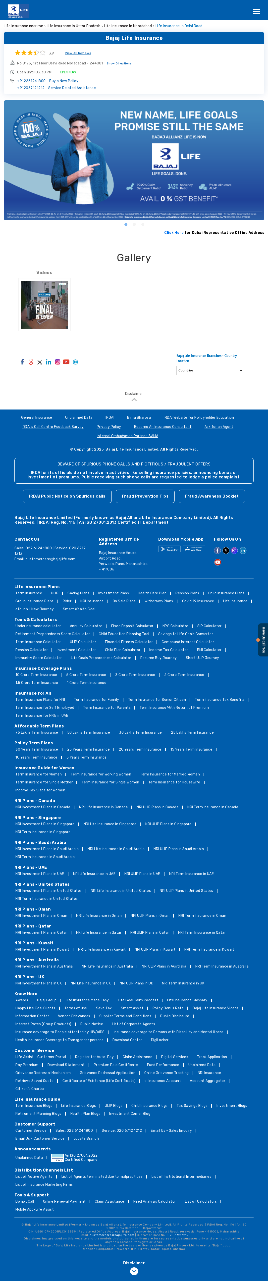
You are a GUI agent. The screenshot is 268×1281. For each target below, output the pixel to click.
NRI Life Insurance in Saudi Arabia (116, 849)
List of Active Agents (34, 1177)
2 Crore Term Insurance (184, 675)
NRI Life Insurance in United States (121, 891)
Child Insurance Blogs (149, 1106)
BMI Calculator (209, 650)
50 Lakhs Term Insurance (88, 732)
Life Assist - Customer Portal (40, 1057)
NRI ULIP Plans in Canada (157, 807)
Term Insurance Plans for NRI (40, 700)
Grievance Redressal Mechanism (43, 1073)
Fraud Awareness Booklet (212, 496)
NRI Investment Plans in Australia (44, 966)
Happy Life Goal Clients (35, 1008)
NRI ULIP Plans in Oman (150, 916)
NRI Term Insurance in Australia (222, 966)
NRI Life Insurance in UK (91, 983)
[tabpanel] (134, 160)
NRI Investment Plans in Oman (41, 916)
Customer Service (31, 1130)
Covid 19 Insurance (198, 601)
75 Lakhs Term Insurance (36, 732)
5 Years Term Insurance (86, 757)
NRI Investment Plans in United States (48, 891)
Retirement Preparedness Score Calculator (52, 634)
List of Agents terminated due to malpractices (102, 1177)
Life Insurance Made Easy (87, 1000)
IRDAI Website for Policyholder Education (199, 417)
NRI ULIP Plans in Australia (164, 966)
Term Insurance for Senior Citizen (157, 700)
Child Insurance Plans (226, 593)
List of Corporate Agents (133, 1024)
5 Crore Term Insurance (86, 675)
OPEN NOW (68, 72)
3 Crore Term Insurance (135, 675)
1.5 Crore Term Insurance (36, 683)
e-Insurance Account (163, 1081)
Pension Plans (187, 593)
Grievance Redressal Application (108, 1073)
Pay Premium (27, 1065)
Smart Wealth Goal (79, 609)
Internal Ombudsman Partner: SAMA (127, 436)
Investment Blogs (231, 1106)
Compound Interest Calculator (188, 642)
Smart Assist (132, 1008)
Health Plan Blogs (85, 1114)
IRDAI (110, 417)
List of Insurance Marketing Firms (44, 1184)
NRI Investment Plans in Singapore (45, 824)
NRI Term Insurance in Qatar (202, 932)
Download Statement (66, 1065)
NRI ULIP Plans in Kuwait (155, 949)
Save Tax (104, 1008)
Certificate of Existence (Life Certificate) (99, 1081)
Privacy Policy (109, 427)
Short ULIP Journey (202, 658)
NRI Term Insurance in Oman (202, 916)
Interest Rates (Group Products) (43, 1024)
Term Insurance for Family (96, 700)
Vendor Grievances (74, 1016)
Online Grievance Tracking (166, 1073)
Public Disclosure (174, 1016)
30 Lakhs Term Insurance (140, 732)
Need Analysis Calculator (154, 1201)
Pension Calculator (31, 650)
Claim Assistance (137, 1057)
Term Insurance (28, 593)
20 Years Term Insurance (140, 749)
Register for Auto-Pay (94, 1057)
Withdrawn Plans (159, 601)
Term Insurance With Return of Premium (174, 708)
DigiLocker (160, 1040)
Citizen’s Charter (30, 1089)
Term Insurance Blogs (33, 1106)
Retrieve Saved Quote (34, 1081)
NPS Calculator (175, 626)
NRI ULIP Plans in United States (186, 891)
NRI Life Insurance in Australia (107, 966)
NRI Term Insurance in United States (46, 899)
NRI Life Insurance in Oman (99, 916)
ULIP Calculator (83, 642)
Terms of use (75, 1008)
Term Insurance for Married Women (170, 774)
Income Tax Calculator (168, 650)
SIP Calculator (209, 626)
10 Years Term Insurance (36, 757)
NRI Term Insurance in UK (183, 983)
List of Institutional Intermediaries (181, 1177)
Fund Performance (163, 1065)
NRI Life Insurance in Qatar (99, 932)
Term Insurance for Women (38, 774)
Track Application (212, 1057)
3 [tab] (142, 224)
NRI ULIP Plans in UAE (142, 874)
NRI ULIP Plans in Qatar (149, 932)
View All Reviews (78, 53)
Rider (67, 601)
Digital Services (174, 1057)
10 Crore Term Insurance (36, 675)
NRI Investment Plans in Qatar (41, 932)
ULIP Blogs (113, 1106)
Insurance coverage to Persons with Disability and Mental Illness (169, 1032)
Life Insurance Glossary (187, 1000)
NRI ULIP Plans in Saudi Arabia (179, 849)
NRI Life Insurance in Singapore (110, 824)
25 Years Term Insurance (88, 749)
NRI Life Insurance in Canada (103, 807)
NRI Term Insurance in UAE (191, 874)
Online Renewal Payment (64, 1201)
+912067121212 (56, 88)
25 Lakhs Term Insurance (192, 732)
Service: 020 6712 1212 (122, 1130)
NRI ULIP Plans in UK (136, 983)
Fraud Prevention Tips (145, 496)
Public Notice (91, 1024)
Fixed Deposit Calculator (132, 626)
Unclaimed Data (79, 417)
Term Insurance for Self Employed (44, 708)
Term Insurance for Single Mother (44, 782)
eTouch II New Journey (34, 609)
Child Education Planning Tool (124, 634)
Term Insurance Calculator (38, 642)
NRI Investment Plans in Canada (42, 807)
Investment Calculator (76, 650)
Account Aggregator (207, 1081)
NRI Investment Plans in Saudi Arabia (47, 849)
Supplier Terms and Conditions (125, 1016)
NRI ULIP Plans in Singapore (168, 824)
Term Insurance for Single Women (110, 782)
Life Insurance (235, 601)
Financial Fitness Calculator (129, 642)
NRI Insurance (92, 601)
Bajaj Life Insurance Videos (216, 1008)
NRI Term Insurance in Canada (212, 807)
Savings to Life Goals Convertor (185, 634)
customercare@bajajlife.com (51, 559)
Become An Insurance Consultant (163, 427)
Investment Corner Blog (129, 1114)
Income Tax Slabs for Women (40, 790)
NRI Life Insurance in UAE (94, 874)
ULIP (54, 593)
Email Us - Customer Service (40, 1138)
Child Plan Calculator (123, 650)
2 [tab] (134, 224)
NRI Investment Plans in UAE (39, 874)
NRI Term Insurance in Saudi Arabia (45, 857)
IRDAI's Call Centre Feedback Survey (53, 427)
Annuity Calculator (86, 626)
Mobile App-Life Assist (34, 1209)
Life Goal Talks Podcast (138, 1000)
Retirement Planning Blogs (38, 1114)
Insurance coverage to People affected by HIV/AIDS (60, 1032)
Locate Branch (86, 1138)
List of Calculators (201, 1201)
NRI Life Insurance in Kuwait (102, 949)
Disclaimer (134, 394)
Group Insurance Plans (34, 601)
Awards (21, 1000)
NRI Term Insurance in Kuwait (209, 949)
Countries (186, 370)
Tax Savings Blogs (192, 1106)
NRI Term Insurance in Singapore (43, 832)
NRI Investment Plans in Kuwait (42, 949)
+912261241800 (47, 81)
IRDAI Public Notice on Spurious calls (67, 496)
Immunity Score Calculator (38, 658)
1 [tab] (125, 224)
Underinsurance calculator (38, 626)
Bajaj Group (47, 1000)
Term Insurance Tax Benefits (220, 700)
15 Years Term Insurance (191, 749)
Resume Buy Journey (158, 658)
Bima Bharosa (139, 417)
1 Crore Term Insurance (86, 683)
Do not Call (24, 1201)
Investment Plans (113, 593)
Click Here (174, 233)
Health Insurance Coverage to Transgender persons (59, 1040)
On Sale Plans (124, 601)
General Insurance (36, 417)
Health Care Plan (152, 593)
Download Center (127, 1040)
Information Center (32, 1016)
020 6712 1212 (178, 1235)
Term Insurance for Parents (107, 708)
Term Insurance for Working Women (101, 774)
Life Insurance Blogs (78, 1106)
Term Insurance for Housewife (174, 782)
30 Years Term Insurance (36, 749)
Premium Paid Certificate (116, 1065)
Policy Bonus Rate (168, 1008)
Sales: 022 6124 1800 (74, 1130)
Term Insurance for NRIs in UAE (41, 716)
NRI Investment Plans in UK (38, 983)
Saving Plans (78, 593)
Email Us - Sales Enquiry (171, 1130)
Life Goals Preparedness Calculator (101, 658)
